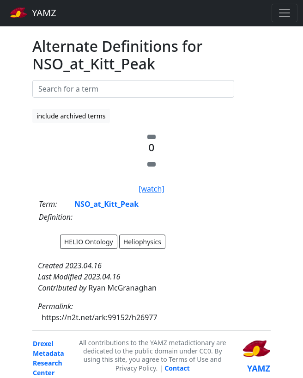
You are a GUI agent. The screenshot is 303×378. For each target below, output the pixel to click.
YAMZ (33, 12)
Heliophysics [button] (142, 241)
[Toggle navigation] (284, 13)
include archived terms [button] (71, 116)
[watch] (151, 189)
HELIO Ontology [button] (88, 241)
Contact (177, 368)
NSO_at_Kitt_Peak (106, 204)
